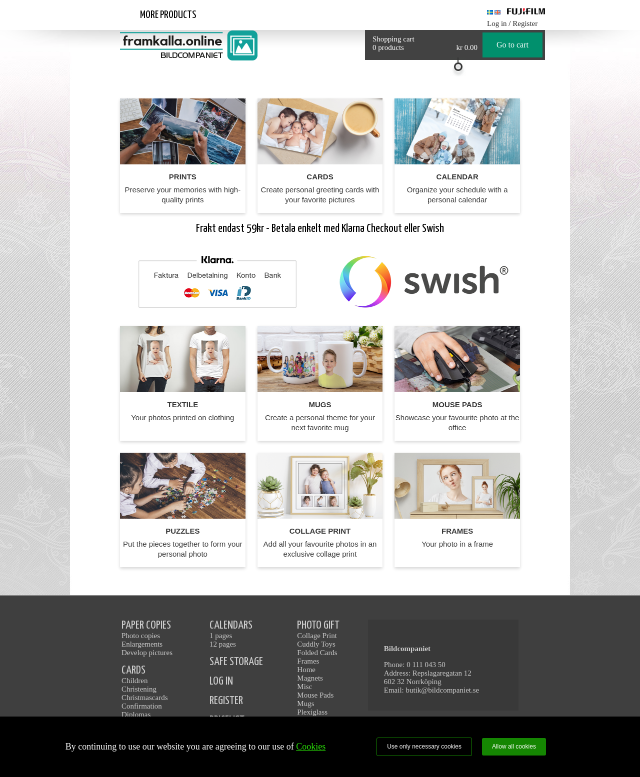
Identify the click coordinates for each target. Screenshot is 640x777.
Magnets (310, 678)
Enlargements (142, 644)
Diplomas (136, 715)
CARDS (134, 670)
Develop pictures (147, 653)
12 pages (223, 644)
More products (168, 15)
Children (135, 681)
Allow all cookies (514, 746)
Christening (139, 689)
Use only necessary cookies (424, 746)
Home (306, 670)
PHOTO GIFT (318, 625)
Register (525, 23)
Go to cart (512, 44)
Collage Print (317, 636)
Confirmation (142, 706)
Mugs (305, 704)
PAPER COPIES (146, 625)
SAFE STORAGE (236, 662)
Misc (304, 687)
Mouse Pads (315, 695)
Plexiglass (312, 712)
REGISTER (226, 701)
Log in (497, 23)
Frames (308, 661)
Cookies (311, 747)
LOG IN (221, 681)
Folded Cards (317, 653)
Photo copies (141, 636)
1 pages (221, 636)
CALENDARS (231, 625)
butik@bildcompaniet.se (443, 690)
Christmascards (145, 698)
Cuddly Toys (316, 644)
